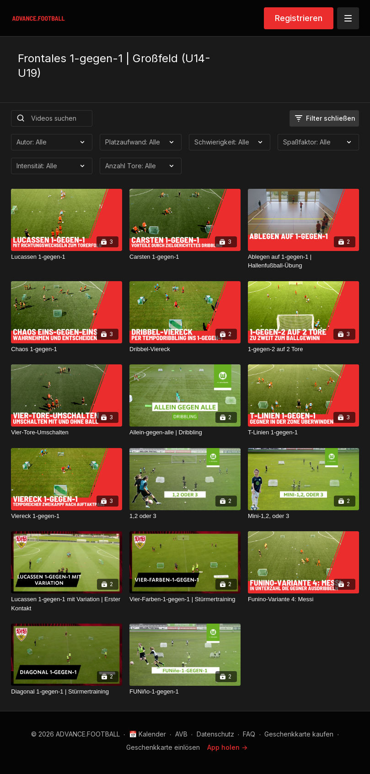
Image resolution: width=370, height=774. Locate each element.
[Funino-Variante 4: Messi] (303, 599)
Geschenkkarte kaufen (298, 734)
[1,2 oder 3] (185, 516)
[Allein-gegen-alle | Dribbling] (185, 432)
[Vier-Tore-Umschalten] (66, 432)
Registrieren (298, 18)
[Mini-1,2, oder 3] (303, 516)
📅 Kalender (147, 734)
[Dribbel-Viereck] (185, 349)
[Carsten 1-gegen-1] (185, 257)
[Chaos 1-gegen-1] (66, 349)
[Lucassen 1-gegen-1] (66, 257)
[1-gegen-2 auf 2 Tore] (303, 349)
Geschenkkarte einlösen (163, 747)
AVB (181, 734)
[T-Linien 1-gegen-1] (303, 432)
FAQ (249, 734)
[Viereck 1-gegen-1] (66, 516)
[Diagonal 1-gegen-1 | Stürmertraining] (66, 691)
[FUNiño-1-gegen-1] (185, 691)
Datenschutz (215, 734)
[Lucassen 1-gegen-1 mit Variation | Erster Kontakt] (66, 604)
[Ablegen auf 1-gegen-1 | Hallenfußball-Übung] (303, 261)
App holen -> (227, 747)
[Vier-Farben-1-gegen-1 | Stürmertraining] (185, 599)
